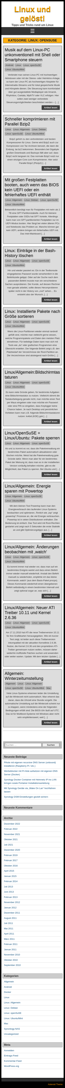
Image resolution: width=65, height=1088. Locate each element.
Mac (48, 688)
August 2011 (10, 918)
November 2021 (12, 834)
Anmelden (9, 1050)
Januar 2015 (10, 876)
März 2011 (9, 939)
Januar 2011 (10, 949)
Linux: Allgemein (21, 129)
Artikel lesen (50, 107)
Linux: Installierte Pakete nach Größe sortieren (32, 314)
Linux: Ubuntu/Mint (15, 69)
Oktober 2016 (11, 865)
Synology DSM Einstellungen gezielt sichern (26, 797)
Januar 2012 (10, 907)
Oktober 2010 (11, 960)
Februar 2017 (11, 860)
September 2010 (12, 965)
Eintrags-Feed (11, 1055)
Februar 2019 (11, 855)
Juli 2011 (8, 923)
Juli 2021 (8, 844)
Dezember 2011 (12, 912)
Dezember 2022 (12, 823)
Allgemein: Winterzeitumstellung (24, 676)
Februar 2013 (11, 897)
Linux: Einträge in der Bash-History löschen (30, 253)
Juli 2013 (8, 886)
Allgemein (10, 683)
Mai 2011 (8, 928)
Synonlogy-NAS (12, 1029)
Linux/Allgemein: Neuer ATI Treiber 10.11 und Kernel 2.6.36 (30, 612)
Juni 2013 (9, 891)
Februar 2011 (11, 944)
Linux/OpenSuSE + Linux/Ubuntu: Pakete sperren (32, 435)
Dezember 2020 (12, 850)
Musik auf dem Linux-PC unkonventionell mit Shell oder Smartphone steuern (32, 54)
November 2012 (12, 902)
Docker (7, 992)
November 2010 (12, 954)
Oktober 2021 (11, 839)
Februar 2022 (11, 829)
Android (9, 65)
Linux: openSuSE (32, 65)
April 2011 (9, 933)
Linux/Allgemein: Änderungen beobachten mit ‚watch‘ (32, 549)
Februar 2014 (11, 881)
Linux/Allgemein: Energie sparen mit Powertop (28, 488)
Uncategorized (11, 1034)
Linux (18, 65)
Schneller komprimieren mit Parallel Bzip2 (30, 121)
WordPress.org (11, 1066)
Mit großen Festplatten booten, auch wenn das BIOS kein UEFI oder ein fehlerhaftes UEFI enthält (32, 187)
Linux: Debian (39, 129)
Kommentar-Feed (12, 1061)
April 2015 (9, 871)
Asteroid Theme (55, 1084)
